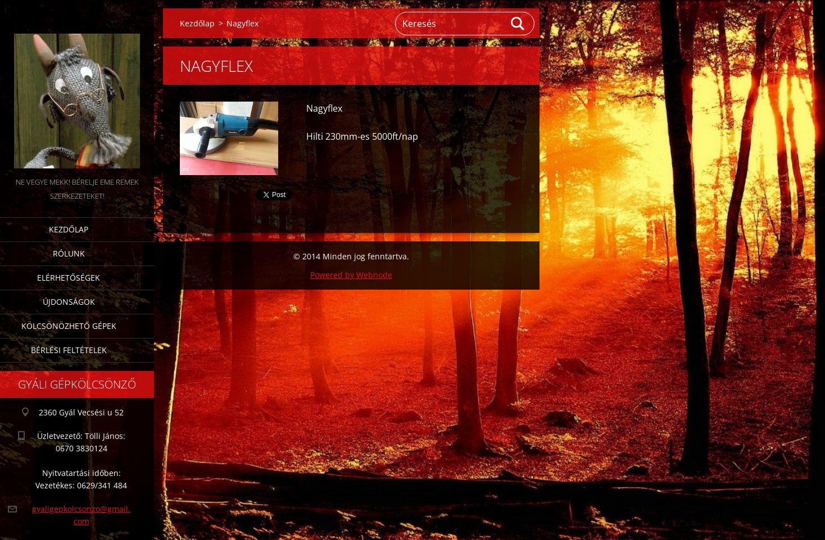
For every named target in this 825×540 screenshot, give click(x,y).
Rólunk (69, 253)
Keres (518, 23)
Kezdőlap (68, 229)
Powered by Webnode (351, 274)
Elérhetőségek (68, 277)
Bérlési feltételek (69, 350)
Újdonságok (69, 301)
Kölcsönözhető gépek (68, 326)
